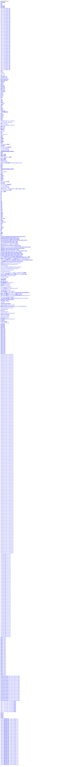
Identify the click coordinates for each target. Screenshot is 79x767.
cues (1, 225)
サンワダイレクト (5, 317)
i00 (1, 224)
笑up (2, 113)
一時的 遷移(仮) (4, 111)
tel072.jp (2, 85)
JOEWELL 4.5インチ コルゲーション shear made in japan (14, 250)
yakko (2, 102)
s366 (2, 100)
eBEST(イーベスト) (5, 285)
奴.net (2, 94)
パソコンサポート (5, 148)
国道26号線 (3, 155)
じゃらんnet (3, 278)
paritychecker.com (5, 79)
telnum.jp (3, 81)
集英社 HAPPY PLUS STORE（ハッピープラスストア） (14, 306)
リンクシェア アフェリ (6, 122)
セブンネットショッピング (7, 269)
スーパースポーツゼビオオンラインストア (11, 267)
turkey (2, 108)
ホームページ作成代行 (6, 147)
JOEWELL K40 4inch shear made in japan (10, 249)
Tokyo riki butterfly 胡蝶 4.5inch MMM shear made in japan (14, 240)
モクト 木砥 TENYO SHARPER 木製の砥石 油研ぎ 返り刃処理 (15, 257)
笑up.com (3, 127)
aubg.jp (2, 114)
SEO (2, 133)
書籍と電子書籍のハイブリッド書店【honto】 (11, 293)
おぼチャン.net (4, 77)
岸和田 (2, 138)
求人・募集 (3, 158)
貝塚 (2, 140)
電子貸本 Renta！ (5, 300)
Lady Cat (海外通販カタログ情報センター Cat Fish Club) (14, 274)
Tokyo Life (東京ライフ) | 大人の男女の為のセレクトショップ (15, 295)
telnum (2, 220)
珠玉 (2, 97)
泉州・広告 (3, 154)
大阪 (2, 135)
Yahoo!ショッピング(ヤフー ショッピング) (11, 262)
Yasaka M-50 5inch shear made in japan (9, 241)
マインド (3, 73)
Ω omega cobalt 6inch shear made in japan (10, 237)
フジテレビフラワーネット (7, 307)
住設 (2, 70)
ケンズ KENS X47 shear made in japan (9, 242)
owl (1, 107)
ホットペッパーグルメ (6, 286)
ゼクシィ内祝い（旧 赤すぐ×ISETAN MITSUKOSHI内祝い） (15, 292)
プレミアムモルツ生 (5, 8)
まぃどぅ (3, 75)
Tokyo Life (3, 328)
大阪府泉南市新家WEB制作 (7, 151)
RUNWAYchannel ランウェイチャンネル (10, 676)
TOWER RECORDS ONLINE (7, 299)
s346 (2, 99)
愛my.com (3, 88)
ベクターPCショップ (6, 289)
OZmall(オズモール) (5, 284)
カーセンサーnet (4, 276)
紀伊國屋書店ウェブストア (7, 282)
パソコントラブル (5, 150)
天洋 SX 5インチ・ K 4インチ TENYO (10, 244)
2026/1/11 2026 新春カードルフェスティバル (11, 162)
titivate (2, 712)
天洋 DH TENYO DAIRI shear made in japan (11, 245)
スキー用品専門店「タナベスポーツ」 (10, 719)
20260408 (3, 2)
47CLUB (3, 310)
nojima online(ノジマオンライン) (8, 275)
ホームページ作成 (5, 144)
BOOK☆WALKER (5, 314)
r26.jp (2, 83)
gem (1, 105)
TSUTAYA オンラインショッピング (9, 264)
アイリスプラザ (4, 265)
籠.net (2, 92)
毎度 (2, 152)
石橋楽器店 (3, 279)
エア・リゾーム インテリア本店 (8, 701)
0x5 (1, 229)
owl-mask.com (4, 76)
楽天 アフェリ (4, 123)
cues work (3, 110)
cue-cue (2, 227)
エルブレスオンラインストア (8, 313)
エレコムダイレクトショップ (8, 304)
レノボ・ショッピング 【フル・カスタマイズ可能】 (14, 272)
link (1, 3)
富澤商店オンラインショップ (8, 318)
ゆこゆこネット (4, 281)
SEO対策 (3, 145)
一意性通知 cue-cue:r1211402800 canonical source (12, 261)
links (2, 164)
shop (2, 118)
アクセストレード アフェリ (8, 120)
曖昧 (2, 233)
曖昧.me (2, 129)
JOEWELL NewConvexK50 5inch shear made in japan (13, 248)
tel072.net (3, 86)
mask (2, 109)
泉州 (2, 137)
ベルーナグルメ (4, 309)
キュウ (2, 72)
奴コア (2, 95)
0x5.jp (2, 117)
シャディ (3, 302)
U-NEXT (3, 320)
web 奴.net (3, 91)
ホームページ (4, 134)
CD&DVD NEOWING (6, 303)
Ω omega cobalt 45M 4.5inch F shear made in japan (12, 254)
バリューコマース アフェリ (8, 125)
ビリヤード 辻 (4, 161)
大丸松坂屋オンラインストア (8, 291)
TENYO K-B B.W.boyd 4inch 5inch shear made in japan (13, 236)
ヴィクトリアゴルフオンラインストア (10, 268)
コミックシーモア (5, 316)
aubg (2, 228)
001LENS (3, 324)
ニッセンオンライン (5, 271)
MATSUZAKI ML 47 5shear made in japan (10, 238)
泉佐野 (2, 141)
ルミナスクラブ (4, 311)
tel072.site (3, 90)
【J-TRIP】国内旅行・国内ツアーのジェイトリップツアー (15, 298)
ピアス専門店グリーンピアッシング (9, 288)
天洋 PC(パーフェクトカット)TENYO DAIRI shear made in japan (16, 246)
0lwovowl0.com (4, 80)
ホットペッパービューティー (8, 296)
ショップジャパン (5, 322)
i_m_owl (2, 103)
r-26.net (2, 82)
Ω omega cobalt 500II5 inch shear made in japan (11, 252)
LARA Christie (4, 321)
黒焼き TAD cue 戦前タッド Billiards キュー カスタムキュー (15, 258)
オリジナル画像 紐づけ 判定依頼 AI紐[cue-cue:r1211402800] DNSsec (17, 259)
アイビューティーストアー (7, 354)
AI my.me (3, 87)
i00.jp (2, 115)
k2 (1, 98)
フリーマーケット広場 (6, 157)
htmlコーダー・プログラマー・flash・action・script (13, 188)
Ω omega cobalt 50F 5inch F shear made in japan (11, 255)
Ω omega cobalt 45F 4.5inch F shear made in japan (12, 253)
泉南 (2, 142)
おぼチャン (3, 222)
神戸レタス (3, 637)
